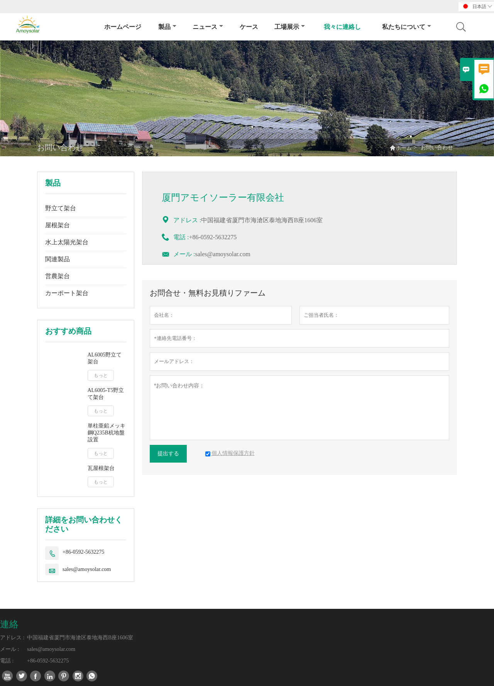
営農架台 (57, 276)
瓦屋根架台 (101, 468)
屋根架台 (57, 225)
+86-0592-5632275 (83, 552)
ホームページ (122, 27)
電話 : (7, 661)
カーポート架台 (66, 293)
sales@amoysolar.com (87, 569)
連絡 (9, 624)
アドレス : (12, 637)
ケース (249, 27)
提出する (168, 453)
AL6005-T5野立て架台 (106, 393)
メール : (184, 254)
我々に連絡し (342, 27)
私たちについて (406, 27)
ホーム (404, 148)
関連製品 (57, 259)
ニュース (208, 27)
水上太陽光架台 (66, 242)
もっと (101, 375)
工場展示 (289, 27)
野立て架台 (60, 208)
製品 (167, 27)
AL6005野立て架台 (105, 358)
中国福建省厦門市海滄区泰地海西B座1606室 (80, 637)
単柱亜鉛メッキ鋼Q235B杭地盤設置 (106, 433)
